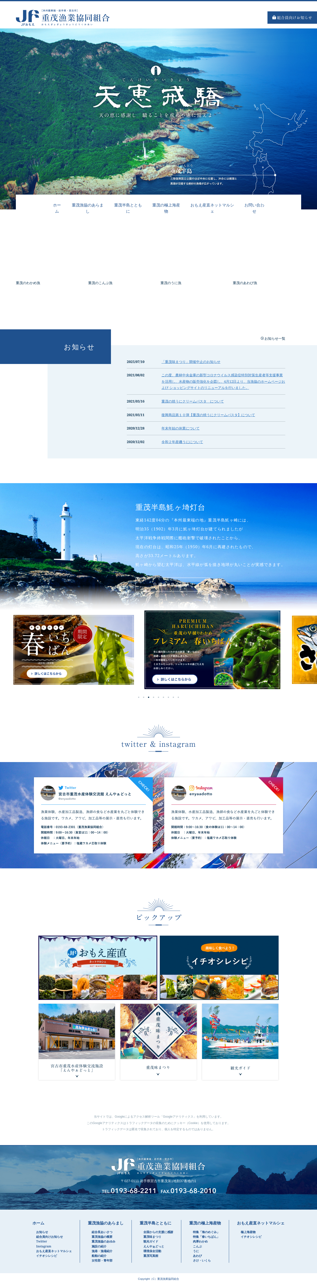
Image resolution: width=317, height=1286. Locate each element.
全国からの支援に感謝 (158, 1233)
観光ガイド (150, 1243)
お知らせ (42, 1233)
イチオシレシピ (46, 1257)
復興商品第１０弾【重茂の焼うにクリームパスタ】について (208, 414)
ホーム (57, 208)
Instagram (43, 1247)
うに (196, 1252)
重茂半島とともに (128, 208)
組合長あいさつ (102, 1233)
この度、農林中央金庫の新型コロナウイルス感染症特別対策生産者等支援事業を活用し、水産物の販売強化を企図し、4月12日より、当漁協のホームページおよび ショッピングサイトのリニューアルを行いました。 (223, 381)
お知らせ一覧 (274, 338)
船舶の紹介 (99, 1257)
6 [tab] (163, 698)
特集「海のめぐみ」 (206, 1233)
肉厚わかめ (200, 1243)
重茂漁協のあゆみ (103, 1243)
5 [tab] (158, 698)
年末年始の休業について (180, 428)
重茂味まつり (152, 1238)
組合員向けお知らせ (49, 1238)
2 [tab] (143, 698)
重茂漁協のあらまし (88, 208)
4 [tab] (153, 698)
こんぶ (197, 1247)
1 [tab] (138, 698)
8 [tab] (173, 698)
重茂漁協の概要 (102, 1238)
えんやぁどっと (153, 1247)
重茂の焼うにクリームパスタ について (192, 401)
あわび (197, 1257)
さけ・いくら (202, 1262)
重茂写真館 (150, 1257)
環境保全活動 (152, 1252)
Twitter (41, 1243)
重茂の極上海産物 (166, 208)
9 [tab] (178, 698)
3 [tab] (148, 698)
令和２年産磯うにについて (182, 441)
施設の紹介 (99, 1247)
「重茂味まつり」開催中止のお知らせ (190, 361)
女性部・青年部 (102, 1262)
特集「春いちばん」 (206, 1238)
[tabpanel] (158, 651)
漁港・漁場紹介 (102, 1252)
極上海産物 (248, 1233)
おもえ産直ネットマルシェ (54, 1252)
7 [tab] (168, 698)
